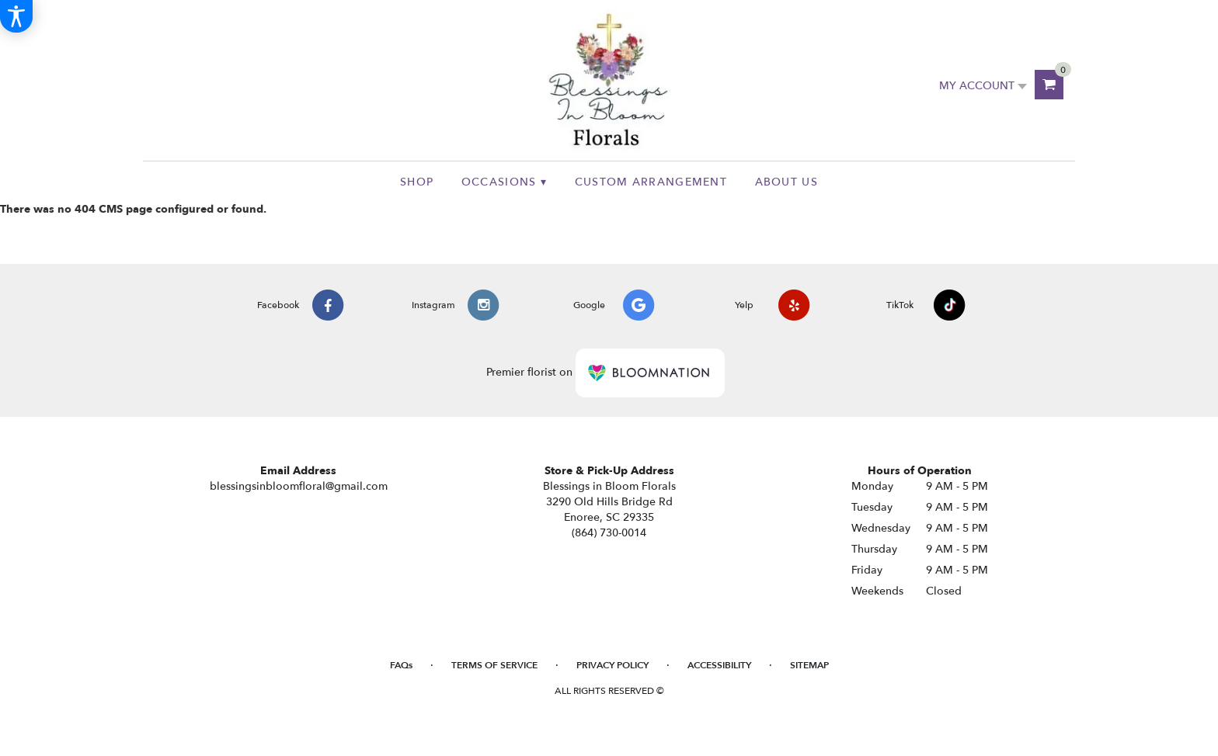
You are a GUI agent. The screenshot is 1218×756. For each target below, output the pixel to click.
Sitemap (809, 665)
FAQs (401, 665)
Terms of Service (494, 665)
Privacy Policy (612, 665)
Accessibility (719, 665)
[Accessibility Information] (16, 16)
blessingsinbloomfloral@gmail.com (299, 486)
